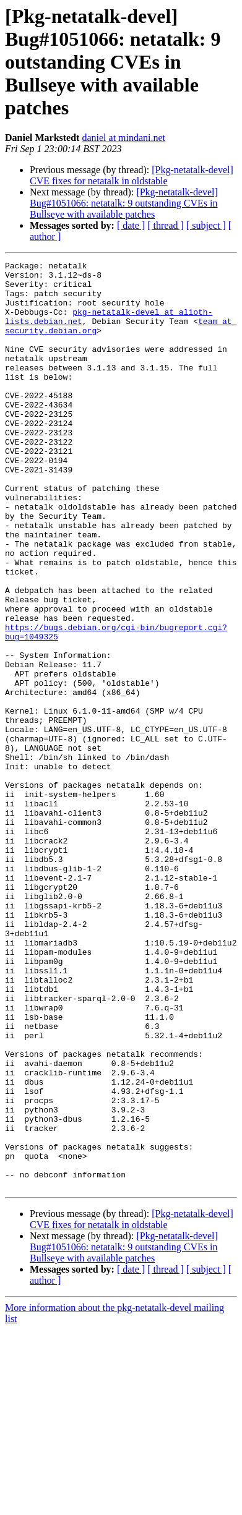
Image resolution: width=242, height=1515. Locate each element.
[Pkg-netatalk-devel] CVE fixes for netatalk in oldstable (131, 175)
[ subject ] (206, 225)
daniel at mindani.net (123, 137)
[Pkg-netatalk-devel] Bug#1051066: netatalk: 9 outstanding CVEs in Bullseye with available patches (124, 203)
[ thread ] (165, 225)
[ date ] (131, 225)
